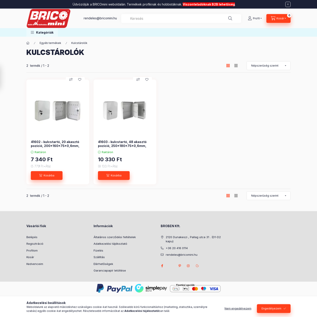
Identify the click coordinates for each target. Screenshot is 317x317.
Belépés (31, 237)
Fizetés (98, 250)
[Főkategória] (27, 43)
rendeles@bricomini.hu (100, 18)
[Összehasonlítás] (70, 79)
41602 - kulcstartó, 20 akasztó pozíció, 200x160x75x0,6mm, (55, 144)
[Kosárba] (47, 175)
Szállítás (99, 257)
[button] (42, 32)
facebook (162, 265)
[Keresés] (230, 18)
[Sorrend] (269, 65)
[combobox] (181, 18)
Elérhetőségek (103, 264)
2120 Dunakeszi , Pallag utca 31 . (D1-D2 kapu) (193, 239)
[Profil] (254, 18)
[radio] (236, 65)
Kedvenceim (34, 264)
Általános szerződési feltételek (115, 237)
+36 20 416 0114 (177, 248)
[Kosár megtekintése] (278, 18)
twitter (170, 265)
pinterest (179, 265)
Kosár (30, 257)
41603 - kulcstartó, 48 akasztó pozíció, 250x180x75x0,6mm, (122, 144)
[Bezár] (288, 4)
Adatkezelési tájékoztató (110, 243)
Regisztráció (34, 243)
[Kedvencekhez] (79, 79)
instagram (188, 265)
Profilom (32, 250)
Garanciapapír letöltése (110, 270)
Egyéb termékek (50, 43)
